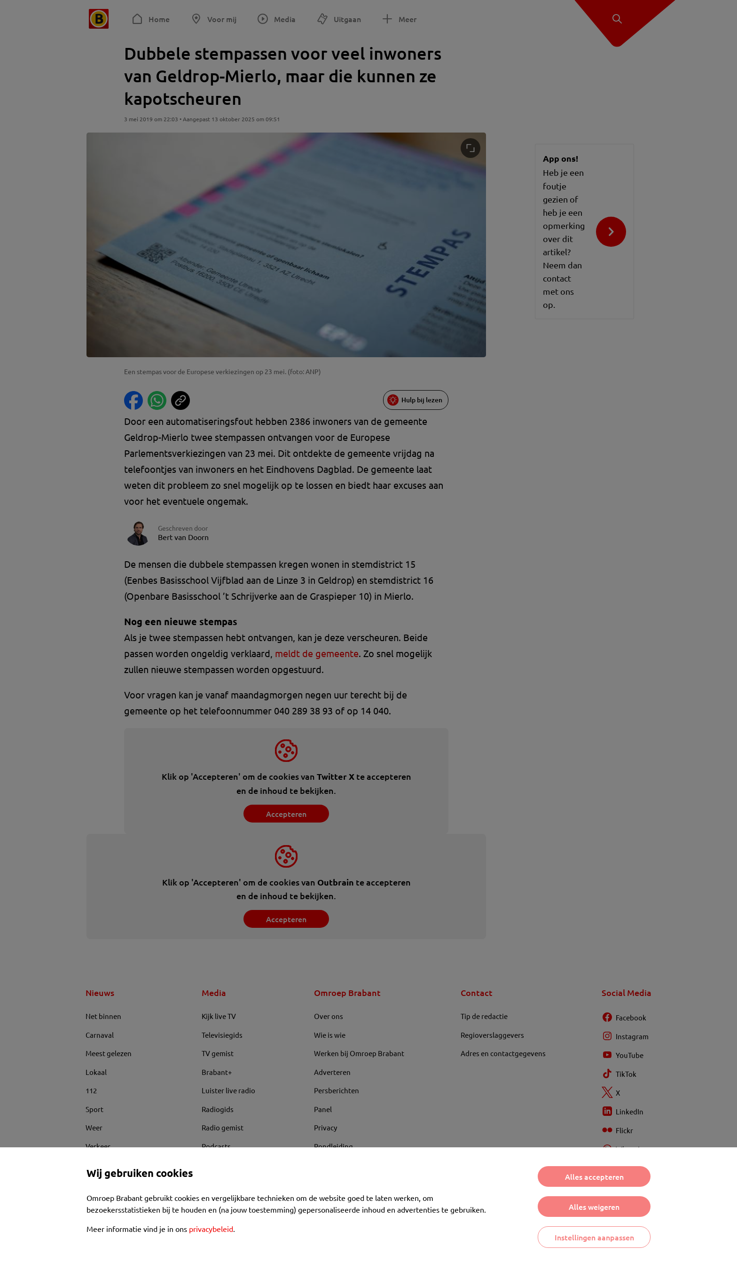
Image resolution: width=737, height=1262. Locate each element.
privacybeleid (211, 1228)
